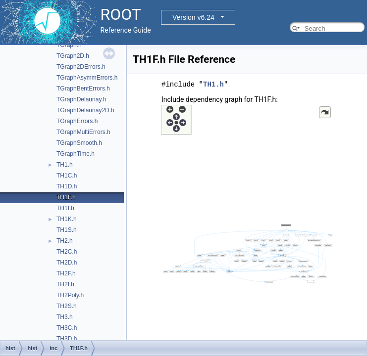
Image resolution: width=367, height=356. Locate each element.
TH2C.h (66, 251)
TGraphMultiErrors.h (83, 132)
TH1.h (64, 164)
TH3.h (64, 316)
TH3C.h (66, 327)
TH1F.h (66, 197)
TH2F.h (66, 273)
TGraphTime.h (75, 153)
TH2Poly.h (70, 295)
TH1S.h (66, 229)
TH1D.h (66, 186)
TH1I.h (65, 208)
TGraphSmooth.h (79, 142)
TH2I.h (65, 284)
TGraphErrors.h (77, 121)
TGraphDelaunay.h (81, 99)
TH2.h (64, 240)
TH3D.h (66, 338)
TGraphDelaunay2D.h (85, 110)
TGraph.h (69, 45)
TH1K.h (66, 219)
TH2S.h (66, 306)
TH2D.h (66, 262)
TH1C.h (66, 175)
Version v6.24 (193, 17)
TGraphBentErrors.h (83, 88)
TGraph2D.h (72, 55)
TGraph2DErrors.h (80, 66)
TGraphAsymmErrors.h (86, 77)
